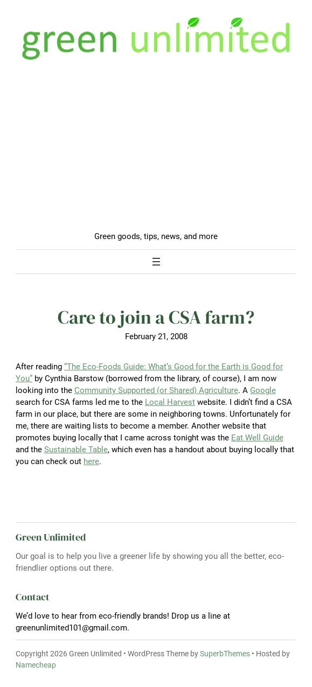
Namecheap (36, 665)
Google (263, 390)
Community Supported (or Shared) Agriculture (156, 390)
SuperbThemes (225, 653)
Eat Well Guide (257, 438)
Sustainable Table (76, 449)
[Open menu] (156, 261)
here (91, 461)
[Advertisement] (156, 150)
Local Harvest (170, 402)
